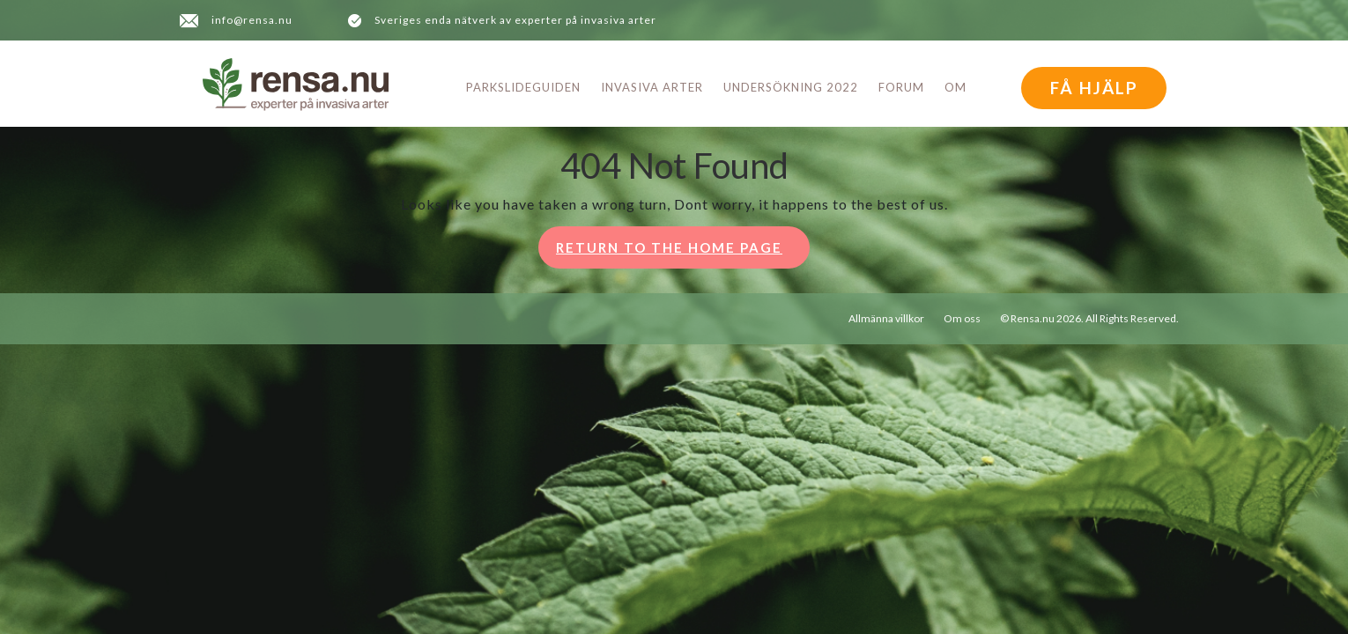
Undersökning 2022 (790, 87)
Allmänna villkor (886, 318)
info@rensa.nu (252, 19)
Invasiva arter (652, 87)
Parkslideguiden (523, 87)
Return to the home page (683, 252)
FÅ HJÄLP (1094, 87)
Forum (901, 87)
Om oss (962, 318)
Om (955, 87)
